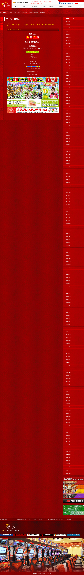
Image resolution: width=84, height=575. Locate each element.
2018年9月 (68, 305)
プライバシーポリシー (60, 519)
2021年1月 (68, 220)
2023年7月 (68, 125)
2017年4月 (68, 359)
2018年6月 (68, 315)
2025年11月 (68, 40)
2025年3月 (68, 65)
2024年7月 (68, 91)
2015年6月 (68, 429)
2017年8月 (68, 347)
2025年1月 (68, 72)
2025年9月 (68, 47)
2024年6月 (68, 94)
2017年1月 (68, 369)
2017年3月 (68, 362)
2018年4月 (68, 321)
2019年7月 (68, 274)
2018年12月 (68, 296)
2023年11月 (68, 113)
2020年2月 (68, 252)
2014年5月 (68, 467)
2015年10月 (68, 416)
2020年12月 (68, 223)
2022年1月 (68, 182)
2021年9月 (68, 195)
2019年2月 (68, 290)
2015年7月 (68, 426)
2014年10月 (68, 454)
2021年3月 (68, 214)
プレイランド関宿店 (16, 12)
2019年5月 (68, 280)
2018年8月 (68, 309)
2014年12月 (68, 448)
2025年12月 (68, 37)
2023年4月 (68, 135)
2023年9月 (68, 119)
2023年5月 (68, 132)
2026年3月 (68, 28)
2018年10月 (68, 302)
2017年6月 (68, 353)
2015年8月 (68, 422)
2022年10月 (68, 154)
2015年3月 (68, 438)
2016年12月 (68, 372)
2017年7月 (68, 350)
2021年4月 (68, 211)
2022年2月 (68, 179)
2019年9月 (68, 268)
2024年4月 (68, 100)
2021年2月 (68, 217)
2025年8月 (68, 50)
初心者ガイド (20, 519)
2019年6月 (68, 277)
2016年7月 (68, 388)
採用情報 (34, 519)
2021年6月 (68, 204)
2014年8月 (68, 460)
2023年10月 (68, 116)
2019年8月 (68, 271)
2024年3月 (68, 103)
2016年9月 (68, 381)
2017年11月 (68, 337)
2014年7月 (68, 463)
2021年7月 (68, 201)
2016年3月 (68, 400)
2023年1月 (68, 144)
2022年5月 (68, 170)
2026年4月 (68, 24)
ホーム (1, 519)
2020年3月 (68, 249)
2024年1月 (68, 110)
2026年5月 (68, 21)
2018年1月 (68, 331)
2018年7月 (68, 312)
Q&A (45, 519)
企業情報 (40, 519)
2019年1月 (68, 293)
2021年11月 (68, 189)
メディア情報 (9, 12)
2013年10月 (68, 473)
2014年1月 (68, 470)
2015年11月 (68, 413)
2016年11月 (68, 375)
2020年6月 (68, 242)
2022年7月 (68, 163)
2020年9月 (68, 233)
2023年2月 (68, 141)
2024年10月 (68, 81)
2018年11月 (68, 299)
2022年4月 (68, 173)
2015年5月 (68, 432)
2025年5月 (68, 59)
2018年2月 (68, 328)
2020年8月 (68, 236)
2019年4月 (68, 283)
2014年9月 (68, 457)
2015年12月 (68, 410)
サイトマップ (51, 519)
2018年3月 (68, 324)
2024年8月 (68, 88)
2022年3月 (68, 176)
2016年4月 (68, 397)
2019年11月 (68, 261)
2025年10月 (68, 43)
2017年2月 (68, 365)
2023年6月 (68, 129)
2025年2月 (68, 69)
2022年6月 (68, 167)
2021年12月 (68, 186)
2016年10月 (68, 378)
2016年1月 (68, 407)
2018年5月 (68, 318)
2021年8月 (68, 198)
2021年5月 (68, 208)
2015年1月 (68, 444)
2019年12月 (68, 258)
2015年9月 (68, 419)
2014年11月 (68, 451)
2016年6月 (68, 391)
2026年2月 (68, 31)
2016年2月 (68, 403)
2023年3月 (68, 138)
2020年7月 (68, 239)
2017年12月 (68, 334)
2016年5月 (68, 394)
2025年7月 (68, 53)
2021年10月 (68, 192)
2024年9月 (68, 84)
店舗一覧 (7, 519)
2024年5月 (68, 97)
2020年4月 (68, 245)
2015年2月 (68, 441)
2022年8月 (68, 160)
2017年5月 (68, 356)
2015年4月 (68, 435)
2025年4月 (68, 62)
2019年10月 (68, 264)
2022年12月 (68, 148)
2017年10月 (68, 340)
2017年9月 (68, 343)
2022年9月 (68, 157)
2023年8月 (68, 122)
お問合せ (69, 519)
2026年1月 (68, 34)
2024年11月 (68, 78)
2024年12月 (68, 75)
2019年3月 (68, 287)
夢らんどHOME (3, 12)
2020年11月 (68, 227)
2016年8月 (68, 384)
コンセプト (13, 519)
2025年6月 (68, 56)
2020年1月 (68, 255)
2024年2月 (68, 107)
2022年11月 (68, 151)
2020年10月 (68, 230)
